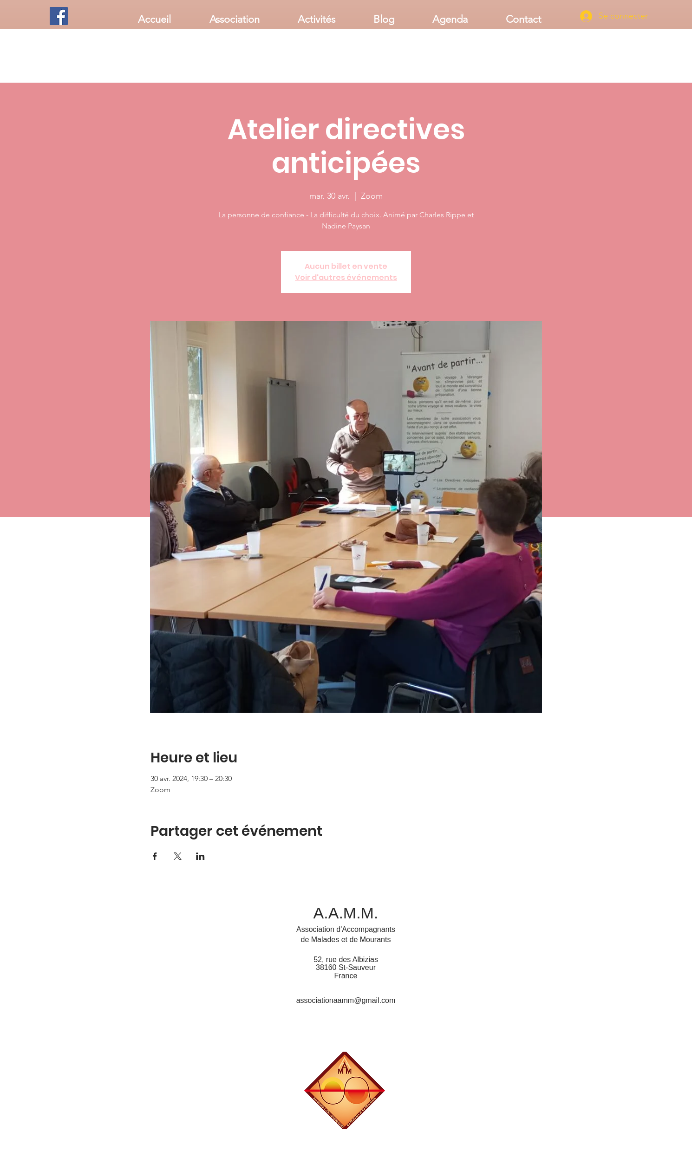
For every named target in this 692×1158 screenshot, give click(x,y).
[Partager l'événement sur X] (177, 856)
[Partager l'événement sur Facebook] (154, 856)
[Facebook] (59, 16)
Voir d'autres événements (346, 277)
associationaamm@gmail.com (346, 1000)
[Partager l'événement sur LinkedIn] (200, 856)
